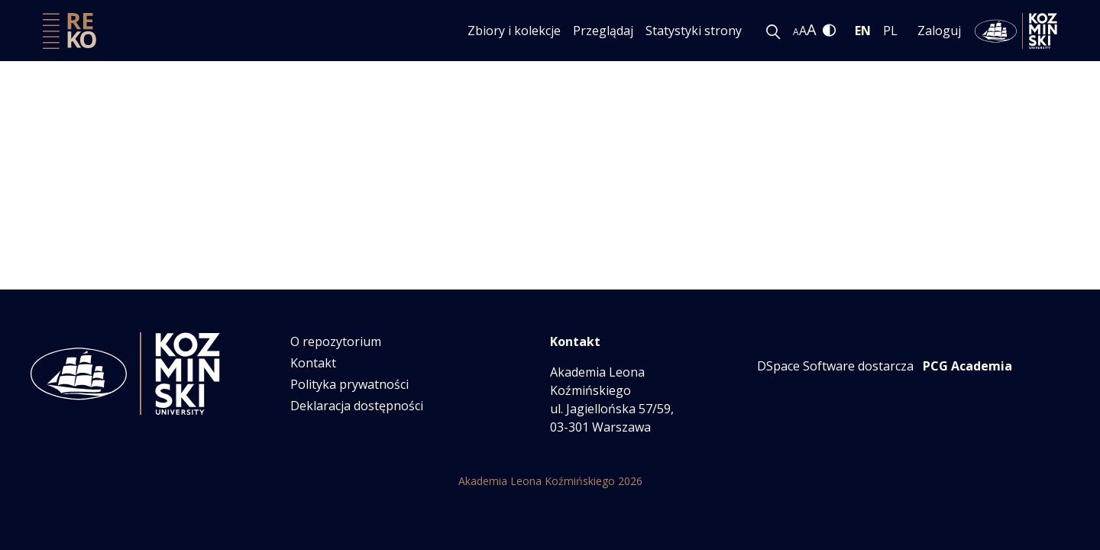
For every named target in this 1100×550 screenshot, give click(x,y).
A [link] (796, 31)
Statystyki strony (693, 30)
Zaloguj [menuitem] (939, 30)
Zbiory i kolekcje (514, 30)
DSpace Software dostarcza (835, 366)
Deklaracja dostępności (356, 405)
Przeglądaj (603, 30)
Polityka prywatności (349, 384)
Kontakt (313, 362)
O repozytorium (335, 341)
